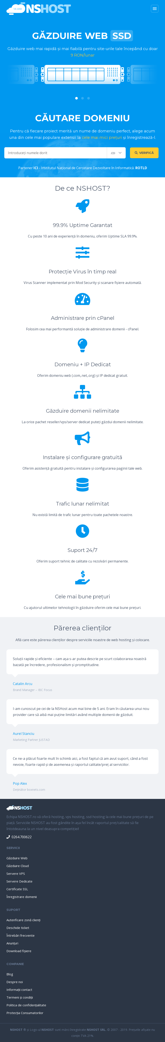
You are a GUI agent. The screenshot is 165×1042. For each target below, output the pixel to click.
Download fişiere (18, 951)
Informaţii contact (19, 989)
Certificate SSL (17, 889)
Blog (9, 974)
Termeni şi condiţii (19, 997)
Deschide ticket (17, 928)
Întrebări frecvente (20, 935)
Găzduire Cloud (17, 866)
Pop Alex (20, 783)
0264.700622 (19, 837)
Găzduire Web (17, 858)
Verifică (144, 153)
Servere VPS (15, 873)
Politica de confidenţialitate (26, 1005)
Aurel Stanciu (23, 733)
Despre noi (14, 982)
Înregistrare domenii (21, 897)
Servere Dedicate (19, 881)
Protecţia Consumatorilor (24, 1013)
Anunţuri (12, 943)
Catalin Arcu (22, 683)
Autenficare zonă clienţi (23, 920)
